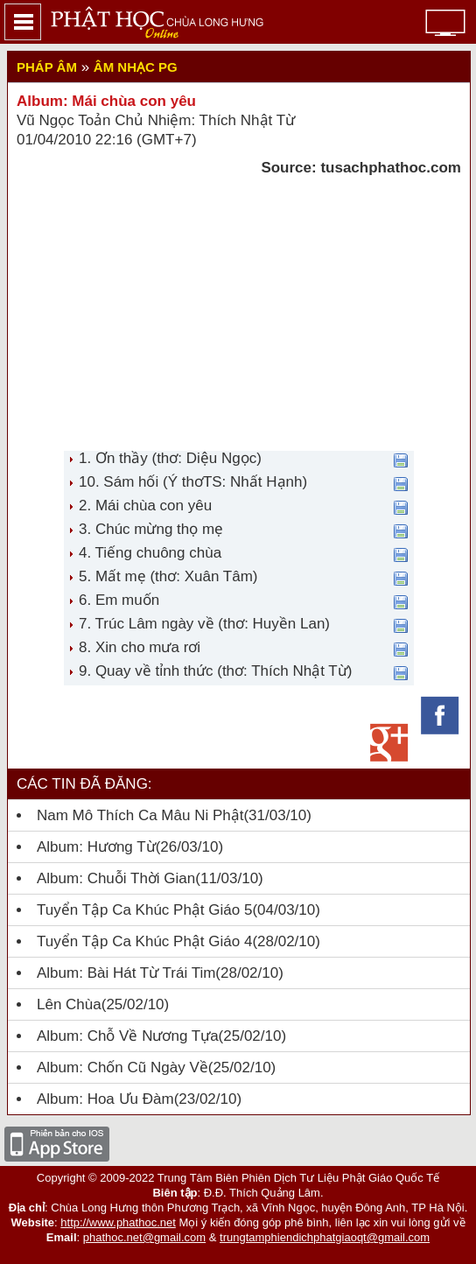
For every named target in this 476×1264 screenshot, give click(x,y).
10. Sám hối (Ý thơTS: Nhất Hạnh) (193, 482)
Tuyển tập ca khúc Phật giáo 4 (144, 941)
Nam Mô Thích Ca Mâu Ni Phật (140, 815)
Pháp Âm (47, 67)
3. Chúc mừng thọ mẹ (151, 529)
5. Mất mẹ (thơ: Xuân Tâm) (168, 576)
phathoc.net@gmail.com (144, 1237)
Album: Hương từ (96, 847)
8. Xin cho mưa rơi (139, 647)
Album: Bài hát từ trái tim (126, 973)
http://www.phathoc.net (118, 1222)
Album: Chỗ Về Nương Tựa (128, 1036)
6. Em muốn (119, 600)
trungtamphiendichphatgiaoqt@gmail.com (325, 1237)
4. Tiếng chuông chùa (150, 552)
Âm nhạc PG (136, 67)
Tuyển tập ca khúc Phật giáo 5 (144, 910)
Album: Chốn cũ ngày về (122, 1067)
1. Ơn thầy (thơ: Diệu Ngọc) (170, 458)
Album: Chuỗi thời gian (116, 878)
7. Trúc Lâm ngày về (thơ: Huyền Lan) (204, 623)
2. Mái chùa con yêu (145, 505)
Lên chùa (69, 1004)
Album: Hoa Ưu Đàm (105, 1099)
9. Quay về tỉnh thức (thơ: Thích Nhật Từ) (215, 671)
